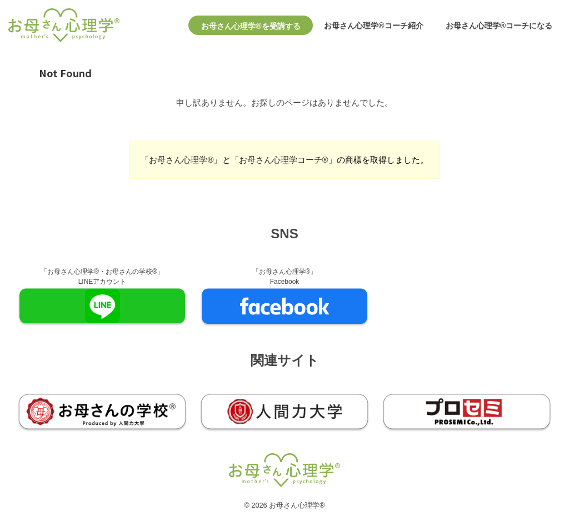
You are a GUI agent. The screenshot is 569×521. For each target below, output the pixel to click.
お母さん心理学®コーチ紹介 (373, 25)
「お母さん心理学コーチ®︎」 (284, 159)
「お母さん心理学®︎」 (181, 159)
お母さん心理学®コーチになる (499, 25)
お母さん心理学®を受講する (250, 26)
